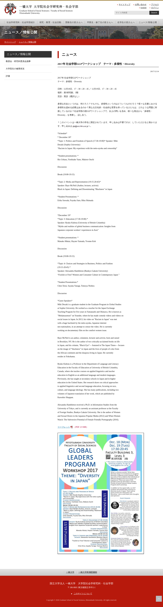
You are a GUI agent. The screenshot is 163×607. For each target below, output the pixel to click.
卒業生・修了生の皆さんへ (100, 22)
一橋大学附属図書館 (87, 572)
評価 (8, 76)
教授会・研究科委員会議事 (18, 61)
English (144, 7)
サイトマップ (124, 4)
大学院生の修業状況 (15, 69)
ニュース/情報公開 (148, 22)
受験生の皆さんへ (74, 22)
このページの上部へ (159, 599)
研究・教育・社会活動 (50, 22)
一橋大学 (70, 572)
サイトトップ (10, 42)
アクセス (155, 4)
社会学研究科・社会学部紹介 (21, 22)
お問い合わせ (140, 4)
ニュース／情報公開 (27, 42)
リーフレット (64, 427)
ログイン (155, 7)
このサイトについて (83, 594)
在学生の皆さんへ (126, 22)
